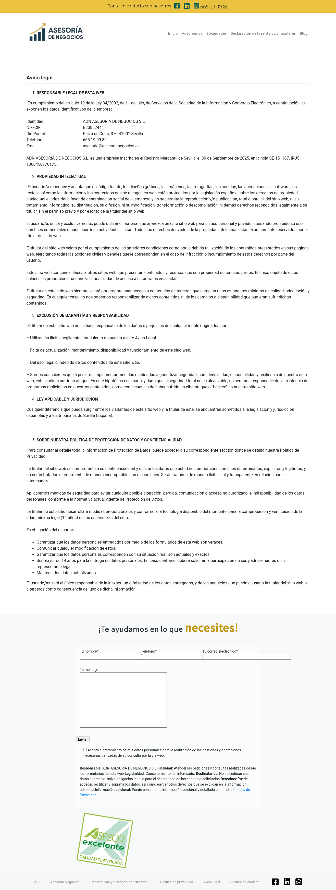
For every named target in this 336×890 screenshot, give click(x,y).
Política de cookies (244, 882)
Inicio (173, 33)
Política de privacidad (176, 882)
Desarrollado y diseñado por (119, 882)
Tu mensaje (123, 698)
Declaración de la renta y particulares (263, 33)
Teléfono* (168, 654)
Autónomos (192, 33)
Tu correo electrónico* (229, 654)
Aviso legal (211, 882)
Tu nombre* (107, 654)
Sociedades (216, 33)
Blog (304, 33)
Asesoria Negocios (64, 882)
